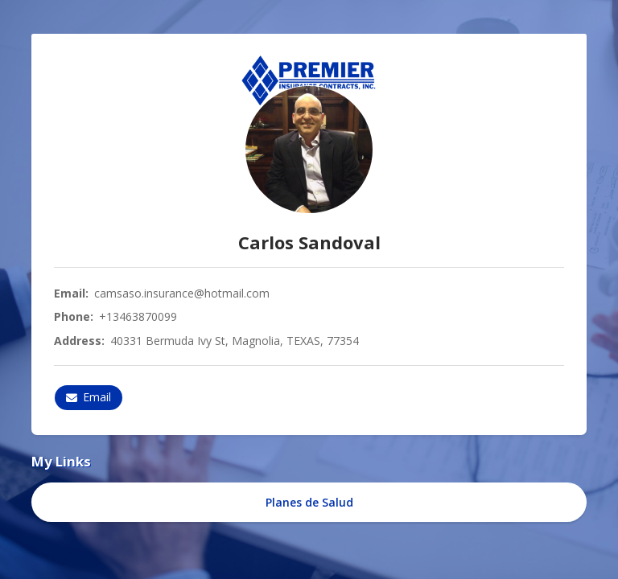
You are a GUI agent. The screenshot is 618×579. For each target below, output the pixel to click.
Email (88, 396)
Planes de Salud (309, 502)
